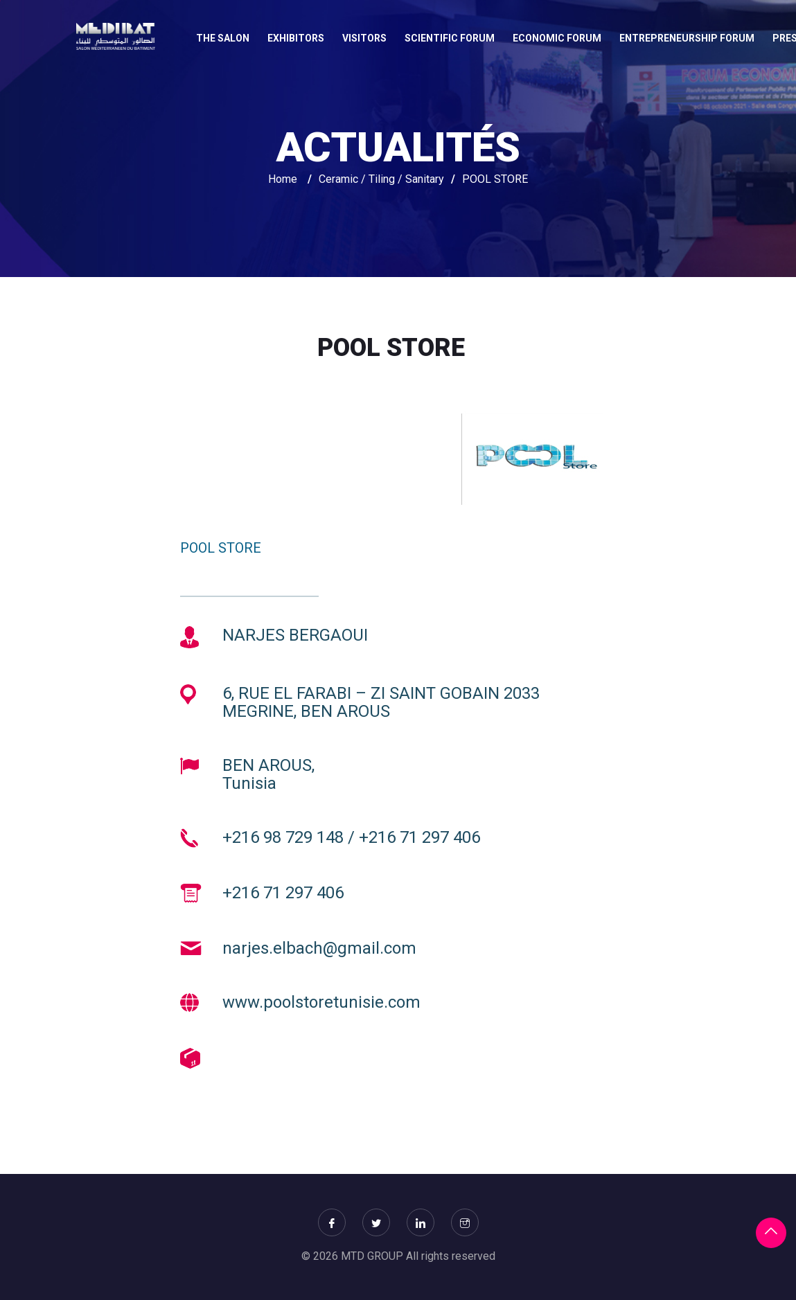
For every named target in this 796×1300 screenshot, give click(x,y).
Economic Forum (557, 38)
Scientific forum (450, 38)
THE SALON (222, 38)
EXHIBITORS (295, 38)
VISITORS (364, 38)
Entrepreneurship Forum (686, 38)
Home (282, 179)
